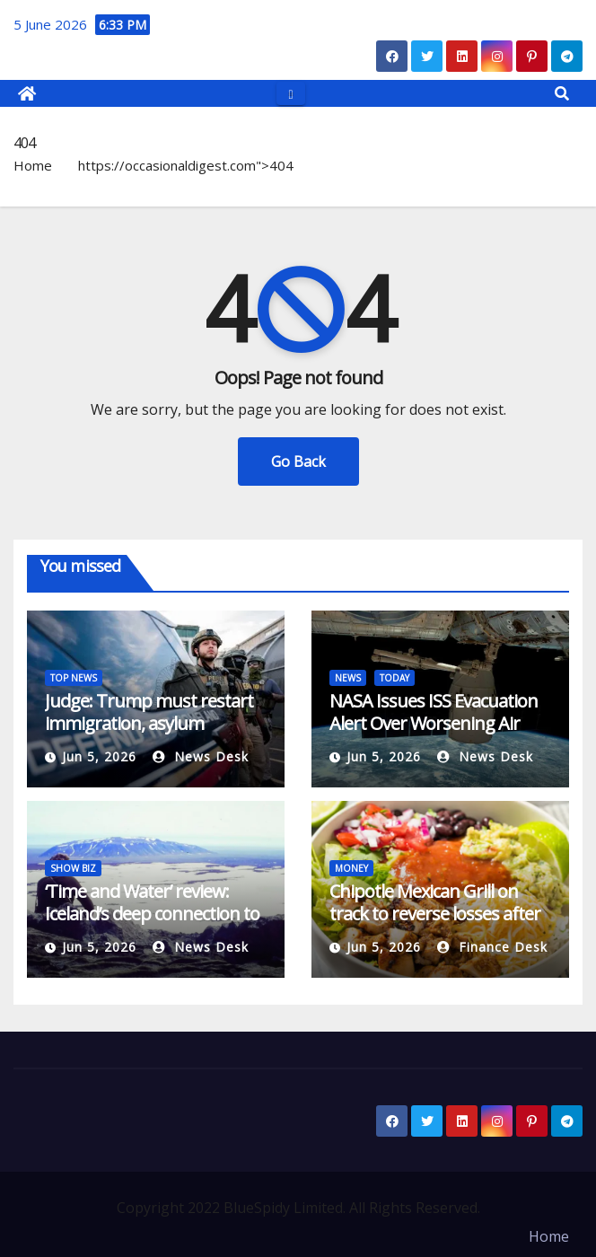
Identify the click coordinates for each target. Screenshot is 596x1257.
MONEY (351, 868)
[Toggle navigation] (290, 93)
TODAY (394, 678)
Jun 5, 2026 (99, 756)
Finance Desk (492, 946)
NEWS (348, 678)
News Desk (201, 756)
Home (32, 165)
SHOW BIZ (73, 868)
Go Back (298, 461)
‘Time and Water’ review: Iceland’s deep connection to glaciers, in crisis (152, 913)
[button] (562, 93)
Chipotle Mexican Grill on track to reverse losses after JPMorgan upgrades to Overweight (434, 925)
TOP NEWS (73, 678)
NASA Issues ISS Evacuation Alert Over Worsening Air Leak (433, 723)
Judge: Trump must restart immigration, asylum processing (149, 723)
